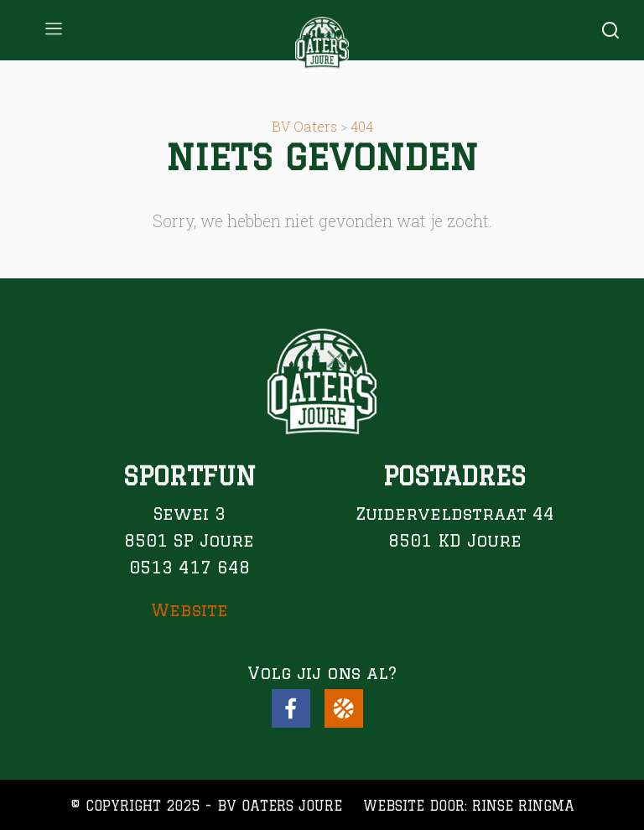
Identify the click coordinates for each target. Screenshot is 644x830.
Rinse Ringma (523, 805)
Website (189, 610)
